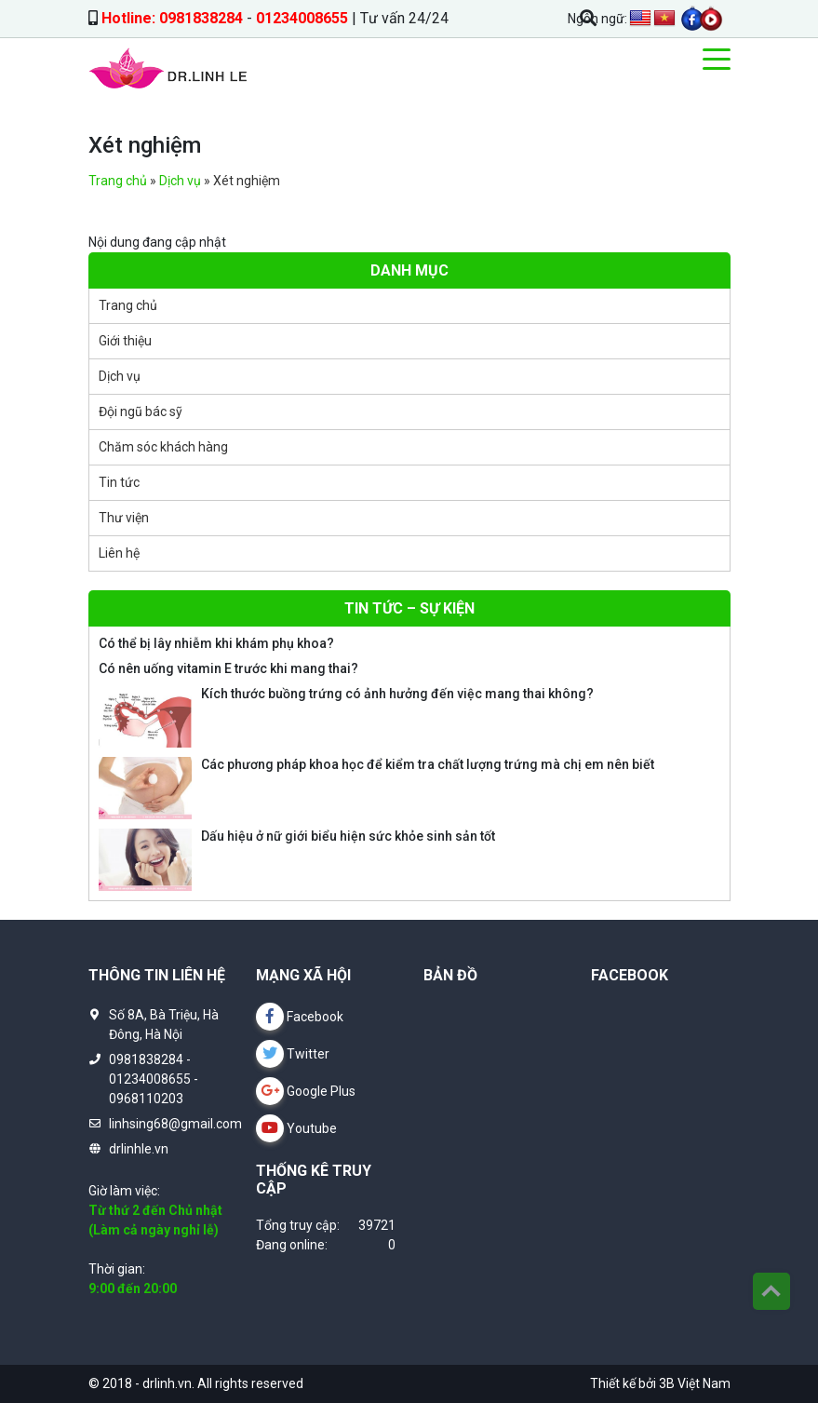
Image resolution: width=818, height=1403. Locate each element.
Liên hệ (119, 553)
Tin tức (119, 482)
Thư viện (124, 517)
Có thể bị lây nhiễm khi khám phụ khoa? (216, 643)
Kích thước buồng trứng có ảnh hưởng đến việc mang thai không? (397, 693)
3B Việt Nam (695, 1383)
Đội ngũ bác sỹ (140, 411)
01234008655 (302, 18)
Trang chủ (117, 180)
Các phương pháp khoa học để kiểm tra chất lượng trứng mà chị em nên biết (427, 764)
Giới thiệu (125, 340)
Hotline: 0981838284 (172, 18)
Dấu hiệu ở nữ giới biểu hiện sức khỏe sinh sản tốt (348, 836)
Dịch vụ (180, 180)
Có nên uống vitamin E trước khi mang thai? (228, 668)
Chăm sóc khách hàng (163, 446)
